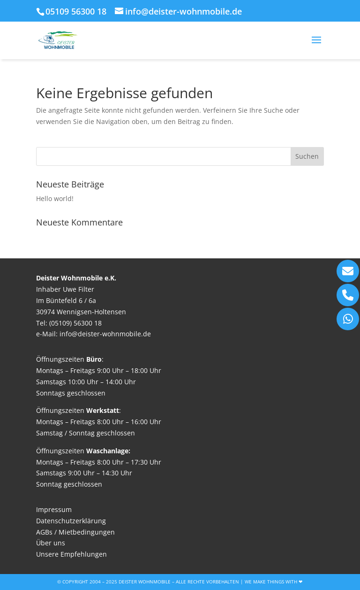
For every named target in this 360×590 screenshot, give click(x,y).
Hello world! (55, 198)
